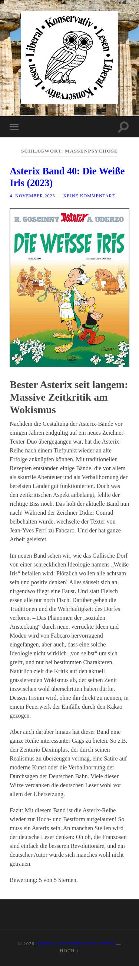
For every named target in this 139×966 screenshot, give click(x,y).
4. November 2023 (32, 195)
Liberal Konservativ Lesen (75, 943)
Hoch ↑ (69, 950)
